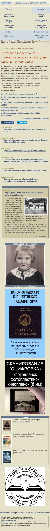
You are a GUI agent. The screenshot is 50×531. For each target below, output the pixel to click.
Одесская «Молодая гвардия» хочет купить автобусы (25, 151)
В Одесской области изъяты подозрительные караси (25, 170)
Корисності (45, 513)
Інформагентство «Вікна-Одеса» (36, 119)
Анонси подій (41, 15)
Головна (9, 9)
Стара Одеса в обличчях (9, 26)
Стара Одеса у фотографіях (25, 244)
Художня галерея (9, 21)
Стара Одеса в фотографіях (41, 26)
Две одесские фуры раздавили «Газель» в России (21, 94)
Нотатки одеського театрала (41, 37)
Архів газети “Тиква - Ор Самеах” (27, 513)
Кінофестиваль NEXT (41, 21)
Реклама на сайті (7, 513)
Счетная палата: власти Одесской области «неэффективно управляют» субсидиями (21, 180)
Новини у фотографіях (9, 15)
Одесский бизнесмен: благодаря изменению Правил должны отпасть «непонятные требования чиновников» (26, 161)
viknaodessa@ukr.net (9, 520)
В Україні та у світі (41, 32)
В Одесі (9, 32)
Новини (41, 9)
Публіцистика (9, 36)
